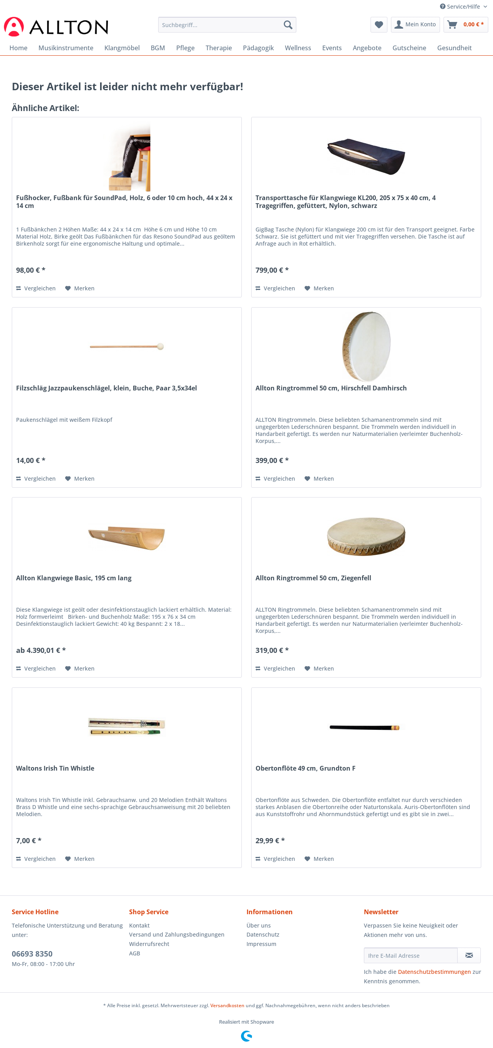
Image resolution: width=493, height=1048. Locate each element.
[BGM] (158, 47)
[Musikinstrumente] (66, 47)
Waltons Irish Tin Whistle (55, 768)
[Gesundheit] (454, 47)
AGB (134, 953)
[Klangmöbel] (122, 47)
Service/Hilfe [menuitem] (461, 6)
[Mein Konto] (415, 25)
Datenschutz (262, 934)
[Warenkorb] (466, 25)
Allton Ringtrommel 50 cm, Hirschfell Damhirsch (331, 388)
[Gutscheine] (409, 47)
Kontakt (139, 925)
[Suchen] (288, 25)
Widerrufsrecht (149, 944)
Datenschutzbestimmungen (434, 971)
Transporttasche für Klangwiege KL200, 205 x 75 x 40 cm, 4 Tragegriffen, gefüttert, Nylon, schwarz (346, 202)
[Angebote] (367, 47)
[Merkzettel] (379, 25)
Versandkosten (227, 1005)
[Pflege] (185, 47)
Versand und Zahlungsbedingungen (177, 934)
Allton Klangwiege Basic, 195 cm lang (73, 578)
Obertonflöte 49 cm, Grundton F (306, 768)
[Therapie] (218, 47)
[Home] (18, 47)
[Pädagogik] (258, 47)
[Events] (332, 47)
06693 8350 (32, 954)
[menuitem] (227, 28)
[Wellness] (298, 47)
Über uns (258, 925)
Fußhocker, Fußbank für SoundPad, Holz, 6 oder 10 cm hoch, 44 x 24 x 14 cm (124, 202)
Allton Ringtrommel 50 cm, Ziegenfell (313, 578)
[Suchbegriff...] (227, 25)
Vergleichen (36, 288)
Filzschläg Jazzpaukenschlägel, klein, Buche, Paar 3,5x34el (106, 388)
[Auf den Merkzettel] (80, 288)
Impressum (261, 944)
